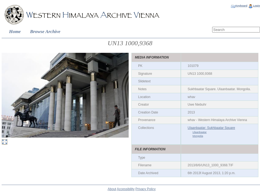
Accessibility (125, 189)
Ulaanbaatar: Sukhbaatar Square (211, 128)
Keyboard (241, 5)
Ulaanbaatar (199, 132)
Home (15, 31)
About (112, 189)
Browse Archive (45, 31)
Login (256, 5)
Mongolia (197, 135)
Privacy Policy (145, 189)
